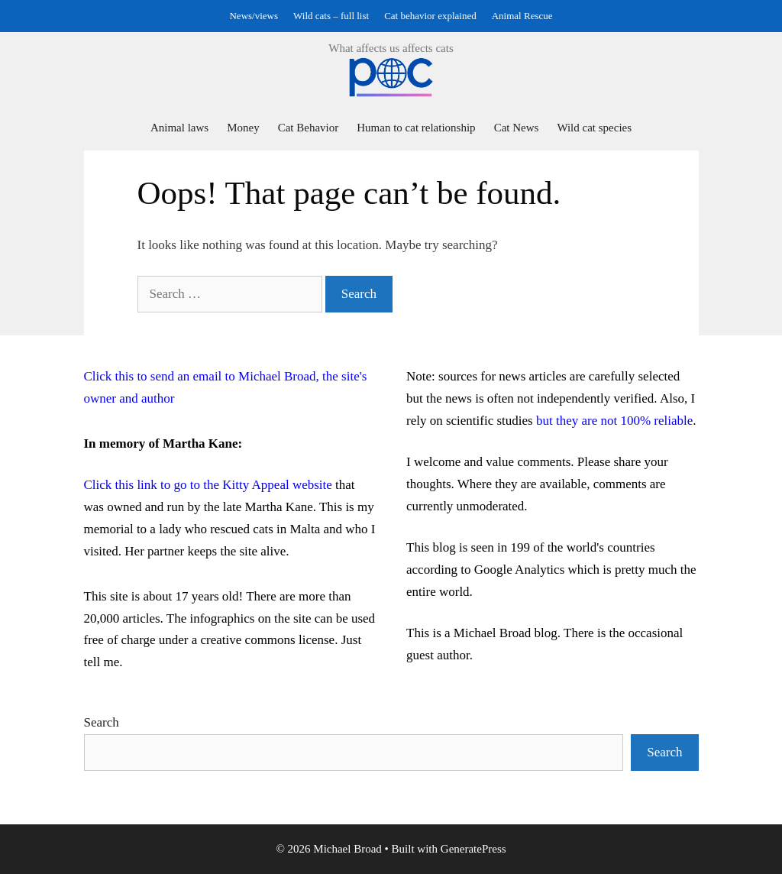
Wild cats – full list (331, 15)
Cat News (516, 127)
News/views (253, 15)
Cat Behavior (308, 127)
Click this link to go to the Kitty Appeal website (208, 484)
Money (243, 127)
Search (101, 722)
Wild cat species (594, 127)
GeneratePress (473, 849)
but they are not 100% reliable (614, 420)
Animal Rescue (522, 15)
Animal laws (179, 127)
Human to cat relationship (416, 127)
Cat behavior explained (430, 15)
